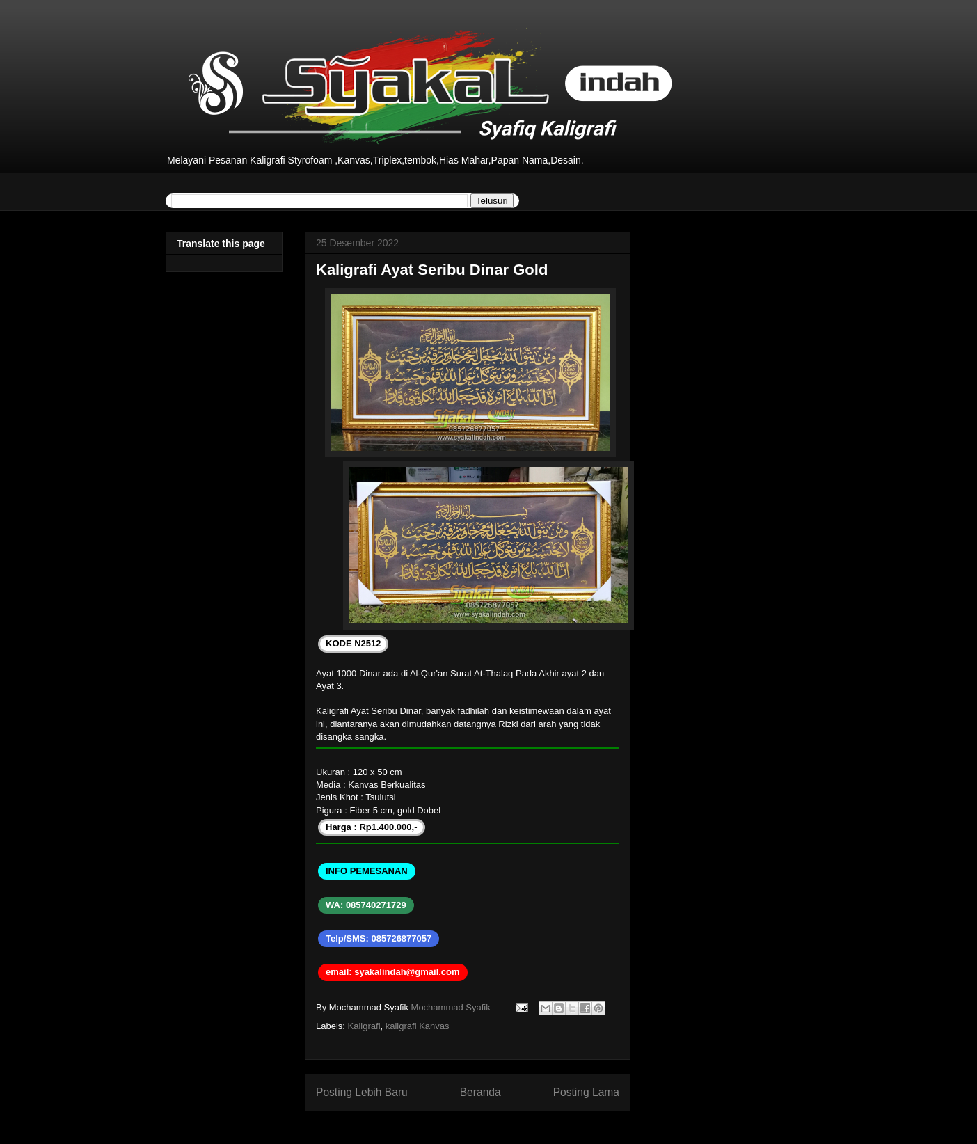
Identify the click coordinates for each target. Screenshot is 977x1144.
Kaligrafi (364, 1026)
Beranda (480, 1092)
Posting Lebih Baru (362, 1092)
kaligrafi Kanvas (418, 1026)
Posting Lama (586, 1092)
